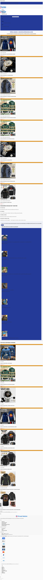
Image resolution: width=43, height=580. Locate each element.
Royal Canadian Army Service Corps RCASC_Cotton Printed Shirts (10, 509)
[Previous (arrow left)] (0, 579)
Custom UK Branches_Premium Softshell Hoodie (7, 181)
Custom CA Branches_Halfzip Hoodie (6, 469)
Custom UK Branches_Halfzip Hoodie (5, 202)
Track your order (4, 530)
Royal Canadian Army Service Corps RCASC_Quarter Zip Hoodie (10, 489)
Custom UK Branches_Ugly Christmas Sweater (7, 138)
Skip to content (2, 0)
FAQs (2, 11)
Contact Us (3, 12)
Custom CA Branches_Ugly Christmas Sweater (7, 384)
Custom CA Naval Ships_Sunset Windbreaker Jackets (8, 426)
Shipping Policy (4, 525)
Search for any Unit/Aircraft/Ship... (7, 16)
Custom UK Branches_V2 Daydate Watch (6, 75)
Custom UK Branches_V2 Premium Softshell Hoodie (8, 96)
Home (3, 9)
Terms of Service (4, 522)
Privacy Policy (4, 523)
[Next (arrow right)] (1, 579)
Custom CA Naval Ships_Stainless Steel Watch (7, 405)
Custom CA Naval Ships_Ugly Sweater (6, 363)
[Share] (1, 578)
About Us (3, 10)
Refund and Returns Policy (6, 524)
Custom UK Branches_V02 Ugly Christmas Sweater (8, 117)
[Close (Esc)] (0, 578)
